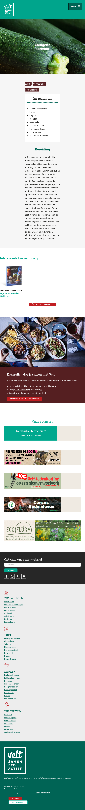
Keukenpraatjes (10, 689)
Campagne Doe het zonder (14, 786)
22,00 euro (5, 296)
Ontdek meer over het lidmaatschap (24, 409)
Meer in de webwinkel (44, 304)
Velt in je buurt (10, 607)
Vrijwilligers (9, 616)
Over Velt (8, 714)
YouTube (23, 576)
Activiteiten (9, 601)
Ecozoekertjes (10, 622)
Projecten (8, 619)
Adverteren (8, 729)
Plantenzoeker (10, 647)
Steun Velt (8, 723)
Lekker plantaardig (12, 678)
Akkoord (15, 799)
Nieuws (7, 656)
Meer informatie (43, 792)
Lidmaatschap (10, 720)
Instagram (12, 576)
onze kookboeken (24, 403)
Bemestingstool (11, 650)
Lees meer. (31, 793)
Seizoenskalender (11, 684)
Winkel (7, 726)
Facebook (6, 576)
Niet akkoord (18, 802)
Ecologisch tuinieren (12, 638)
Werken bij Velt (10, 717)
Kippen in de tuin (11, 641)
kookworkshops (22, 400)
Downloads (9, 653)
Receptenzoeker (11, 686)
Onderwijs (8, 613)
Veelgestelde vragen (12, 732)
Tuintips (7, 644)
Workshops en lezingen (13, 604)
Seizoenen (36, 396)
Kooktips (8, 681)
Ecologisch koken (11, 675)
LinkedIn (18, 576)
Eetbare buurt (10, 610)
